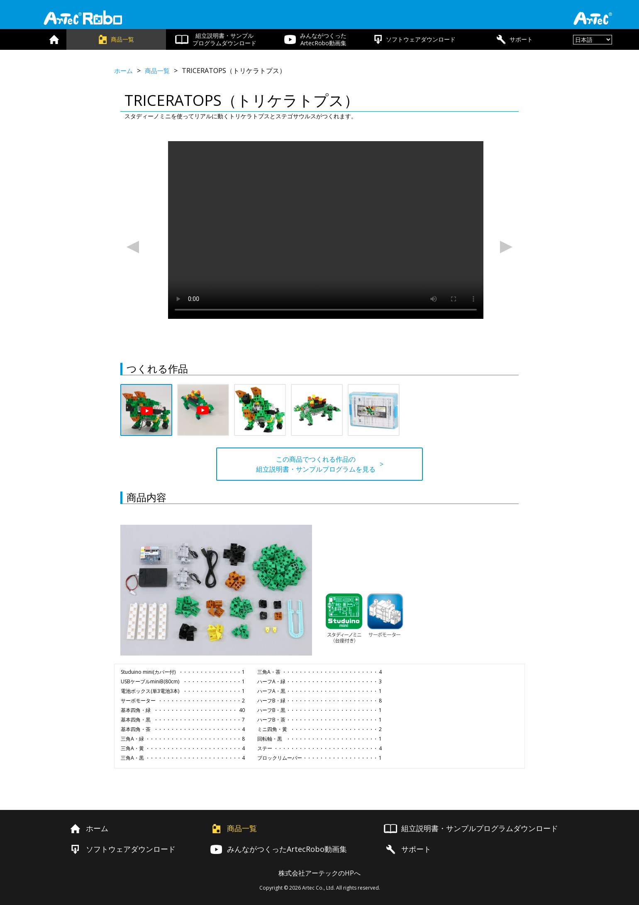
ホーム (124, 70)
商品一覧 (159, 70)
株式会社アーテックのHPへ (319, 871)
